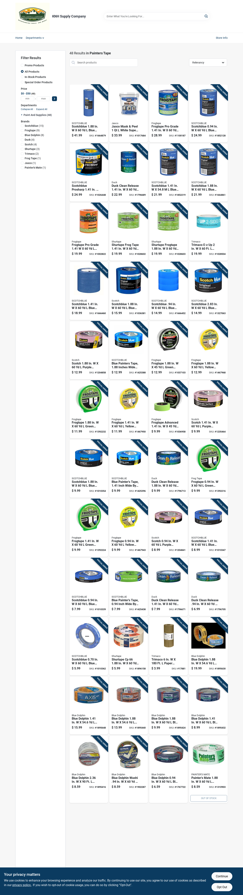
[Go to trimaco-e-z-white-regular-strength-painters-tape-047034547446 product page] (208, 232)
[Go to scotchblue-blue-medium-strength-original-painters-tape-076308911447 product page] (168, 291)
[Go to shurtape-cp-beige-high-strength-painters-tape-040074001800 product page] (128, 646)
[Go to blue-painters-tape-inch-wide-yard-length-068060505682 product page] (128, 587)
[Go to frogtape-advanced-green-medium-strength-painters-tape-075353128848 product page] (168, 410)
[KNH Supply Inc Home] (32, 16)
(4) (30, 139)
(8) (34, 135)
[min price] (27, 98)
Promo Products (34, 65)
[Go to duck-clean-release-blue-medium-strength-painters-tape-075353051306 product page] (168, 469)
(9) (32, 130)
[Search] (206, 16)
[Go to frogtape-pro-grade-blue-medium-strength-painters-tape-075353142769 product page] (168, 114)
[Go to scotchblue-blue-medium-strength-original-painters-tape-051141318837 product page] (168, 173)
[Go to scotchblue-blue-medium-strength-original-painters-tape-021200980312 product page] (208, 291)
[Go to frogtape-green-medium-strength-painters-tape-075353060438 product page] (208, 469)
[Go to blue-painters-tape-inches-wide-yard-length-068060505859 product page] (128, 350)
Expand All (41, 109)
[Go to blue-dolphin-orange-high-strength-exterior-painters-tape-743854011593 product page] (128, 706)
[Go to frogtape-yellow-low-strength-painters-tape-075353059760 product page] (208, 350)
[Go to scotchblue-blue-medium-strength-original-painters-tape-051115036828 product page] (208, 528)
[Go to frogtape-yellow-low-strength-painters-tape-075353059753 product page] (128, 410)
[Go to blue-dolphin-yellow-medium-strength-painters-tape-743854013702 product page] (208, 646)
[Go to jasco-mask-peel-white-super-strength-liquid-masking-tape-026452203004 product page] (128, 114)
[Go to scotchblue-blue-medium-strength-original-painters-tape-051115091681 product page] (88, 114)
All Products (32, 72)
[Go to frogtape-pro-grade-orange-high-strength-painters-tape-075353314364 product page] (88, 232)
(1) (33, 158)
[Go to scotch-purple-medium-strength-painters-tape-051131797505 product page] (88, 350)
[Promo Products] (22, 65)
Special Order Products (38, 82)
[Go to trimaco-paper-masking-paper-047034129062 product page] (168, 646)
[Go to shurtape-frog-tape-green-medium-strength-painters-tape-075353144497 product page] (128, 232)
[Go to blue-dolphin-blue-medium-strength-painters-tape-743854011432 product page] (168, 706)
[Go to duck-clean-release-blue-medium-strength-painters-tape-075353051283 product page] (208, 587)
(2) (32, 153)
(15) (34, 125)
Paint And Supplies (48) (38, 114)
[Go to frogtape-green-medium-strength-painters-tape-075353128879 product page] (168, 350)
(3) (32, 148)
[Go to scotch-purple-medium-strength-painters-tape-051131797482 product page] (168, 528)
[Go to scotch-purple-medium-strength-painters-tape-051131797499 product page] (208, 410)
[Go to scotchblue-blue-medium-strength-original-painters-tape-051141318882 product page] (208, 173)
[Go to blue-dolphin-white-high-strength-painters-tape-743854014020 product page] (88, 769)
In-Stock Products (35, 77)
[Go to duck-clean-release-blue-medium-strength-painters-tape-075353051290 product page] (168, 587)
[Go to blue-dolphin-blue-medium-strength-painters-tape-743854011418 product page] (168, 769)
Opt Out (222, 887)
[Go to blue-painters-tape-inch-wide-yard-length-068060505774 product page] (128, 469)
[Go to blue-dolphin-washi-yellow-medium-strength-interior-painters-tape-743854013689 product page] (128, 769)
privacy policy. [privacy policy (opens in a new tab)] (21, 885)
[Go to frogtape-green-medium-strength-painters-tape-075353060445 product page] (88, 528)
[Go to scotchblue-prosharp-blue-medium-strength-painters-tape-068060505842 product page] (88, 173)
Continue (222, 876)
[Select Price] (54, 98)
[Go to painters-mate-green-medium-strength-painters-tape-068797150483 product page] (208, 769)
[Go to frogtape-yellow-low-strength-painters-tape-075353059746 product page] (128, 528)
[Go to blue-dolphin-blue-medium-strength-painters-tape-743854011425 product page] (208, 706)
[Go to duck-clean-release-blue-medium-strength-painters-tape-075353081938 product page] (128, 173)
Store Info (222, 37)
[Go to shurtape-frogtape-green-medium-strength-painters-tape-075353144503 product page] (168, 232)
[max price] (43, 98)
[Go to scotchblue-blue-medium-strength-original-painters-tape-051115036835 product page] (88, 469)
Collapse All (27, 109)
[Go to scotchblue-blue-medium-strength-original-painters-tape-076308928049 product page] (88, 291)
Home (19, 37)
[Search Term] (157, 16)
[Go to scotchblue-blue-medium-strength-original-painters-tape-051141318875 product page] (208, 114)
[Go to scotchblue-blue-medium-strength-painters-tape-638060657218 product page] (128, 291)
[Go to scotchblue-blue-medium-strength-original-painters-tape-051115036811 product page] (88, 587)
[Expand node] (22, 115)
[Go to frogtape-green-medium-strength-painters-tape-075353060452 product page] (88, 410)
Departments (34, 37)
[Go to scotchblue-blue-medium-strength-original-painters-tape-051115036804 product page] (88, 646)
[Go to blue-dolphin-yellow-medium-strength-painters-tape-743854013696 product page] (88, 706)
